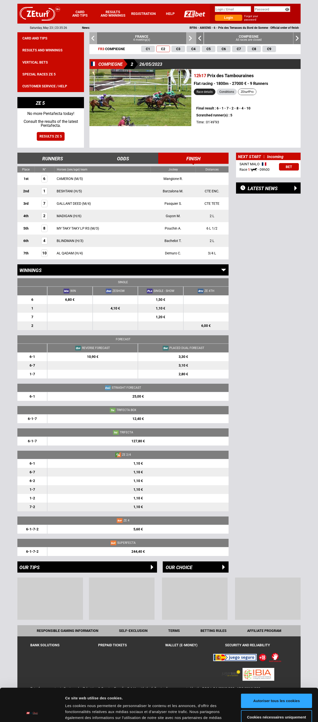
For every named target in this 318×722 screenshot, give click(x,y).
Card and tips (80, 13)
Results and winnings (113, 13)
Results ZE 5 (51, 136)
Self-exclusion (133, 631)
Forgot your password (251, 18)
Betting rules (213, 631)
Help (170, 14)
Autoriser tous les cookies (276, 670)
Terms (174, 631)
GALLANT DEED (69, 204)
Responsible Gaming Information (67, 631)
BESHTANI (65, 191)
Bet (289, 167)
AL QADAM (66, 253)
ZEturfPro (247, 92)
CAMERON (65, 179)
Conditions (226, 92)
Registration (143, 14)
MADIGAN (65, 216)
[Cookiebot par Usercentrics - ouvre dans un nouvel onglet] (32, 712)
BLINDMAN (66, 241)
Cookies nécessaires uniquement (276, 686)
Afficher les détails (82, 712)
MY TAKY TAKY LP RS (73, 228)
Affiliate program (264, 631)
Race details (205, 92)
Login (228, 18)
